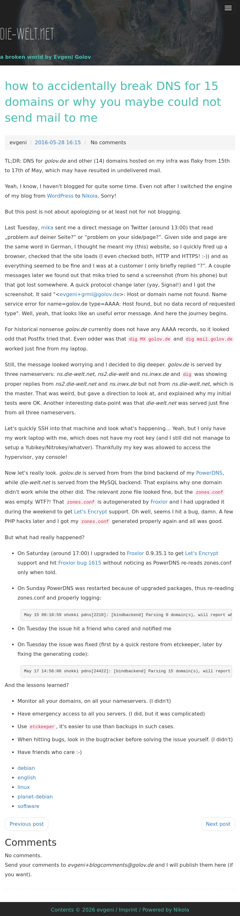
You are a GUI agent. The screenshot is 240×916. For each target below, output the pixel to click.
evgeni (105, 908)
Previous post (27, 822)
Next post (218, 822)
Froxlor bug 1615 (79, 561)
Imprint (128, 908)
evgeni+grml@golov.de (90, 294)
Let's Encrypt (90, 510)
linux (24, 785)
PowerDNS (209, 472)
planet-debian (35, 795)
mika (47, 228)
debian (26, 766)
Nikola (90, 196)
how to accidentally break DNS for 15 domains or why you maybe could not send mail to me (113, 101)
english (27, 776)
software (29, 804)
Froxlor (159, 501)
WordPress (60, 196)
